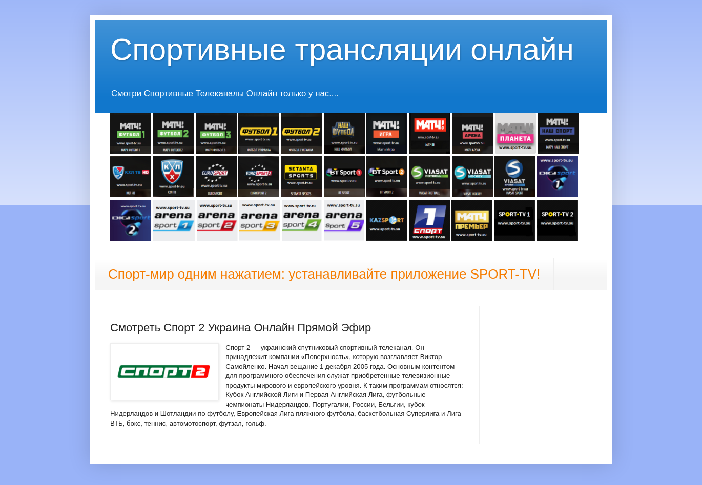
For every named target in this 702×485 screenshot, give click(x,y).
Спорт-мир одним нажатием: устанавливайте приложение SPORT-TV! (324, 274)
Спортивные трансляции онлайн (342, 49)
